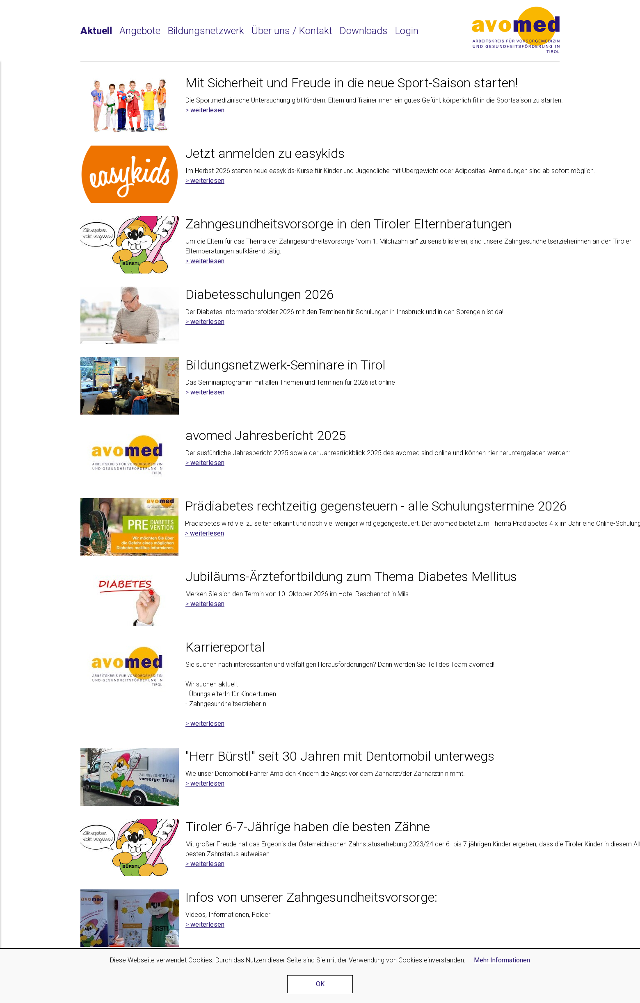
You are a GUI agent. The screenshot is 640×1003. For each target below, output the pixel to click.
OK (320, 984)
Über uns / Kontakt (291, 30)
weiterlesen (207, 110)
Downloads (364, 30)
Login (406, 30)
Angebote (139, 30)
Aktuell (96, 30)
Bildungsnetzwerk (206, 30)
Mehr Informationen (502, 960)
